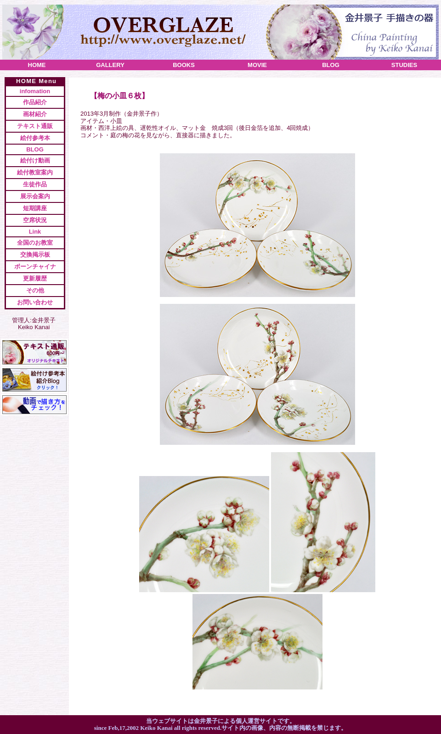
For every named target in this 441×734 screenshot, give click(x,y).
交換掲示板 (35, 254)
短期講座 (35, 208)
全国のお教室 (35, 242)
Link (35, 231)
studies (404, 65)
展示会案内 (35, 196)
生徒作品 (35, 184)
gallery (110, 65)
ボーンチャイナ (35, 266)
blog (330, 65)
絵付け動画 (35, 160)
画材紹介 (35, 114)
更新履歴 (35, 278)
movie (257, 65)
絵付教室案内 (35, 172)
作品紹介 (35, 102)
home (37, 65)
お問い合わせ (35, 302)
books (184, 65)
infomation (35, 91)
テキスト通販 (35, 126)
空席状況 (35, 220)
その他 (35, 290)
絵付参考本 (35, 137)
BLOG (35, 149)
